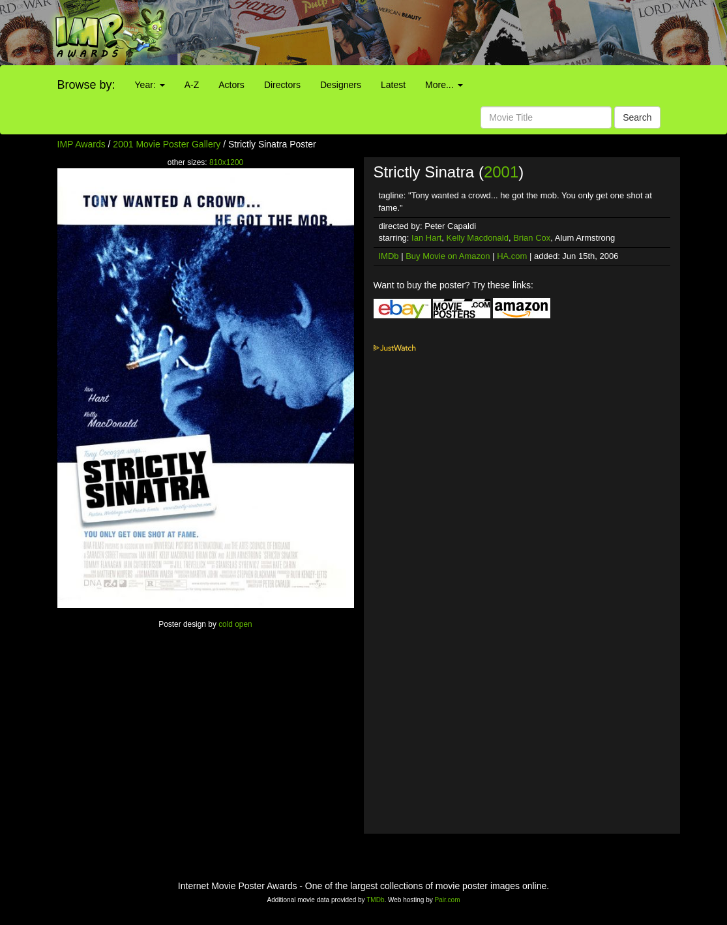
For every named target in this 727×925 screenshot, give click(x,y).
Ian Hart (426, 238)
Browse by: (86, 84)
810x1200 (226, 162)
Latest (393, 85)
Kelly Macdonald (478, 238)
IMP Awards (81, 144)
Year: (150, 85)
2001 (501, 172)
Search (637, 117)
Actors (231, 85)
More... (443, 85)
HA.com (512, 256)
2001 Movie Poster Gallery (166, 144)
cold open (235, 624)
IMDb (389, 256)
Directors (282, 85)
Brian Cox (531, 238)
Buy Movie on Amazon (448, 256)
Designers (340, 85)
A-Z (192, 85)
